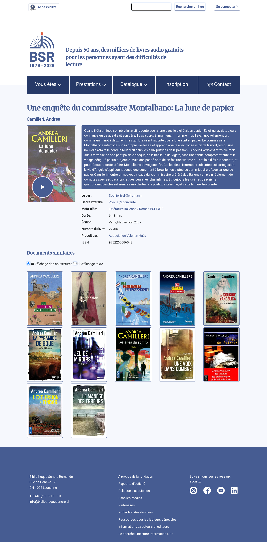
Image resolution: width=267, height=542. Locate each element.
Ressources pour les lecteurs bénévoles (147, 519)
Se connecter (227, 7)
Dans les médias (130, 498)
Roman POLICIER (151, 209)
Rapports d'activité (131, 484)
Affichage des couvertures (51, 264)
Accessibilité (47, 6)
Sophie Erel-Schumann (125, 195)
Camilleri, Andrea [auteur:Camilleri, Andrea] (43, 119)
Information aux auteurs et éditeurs (143, 526)
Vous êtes (48, 84)
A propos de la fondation (135, 476)
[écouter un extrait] (42, 187)
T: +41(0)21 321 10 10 (45, 496)
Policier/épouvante (122, 202)
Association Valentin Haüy (127, 236)
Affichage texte (90, 264)
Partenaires (126, 505)
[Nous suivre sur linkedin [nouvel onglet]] (234, 490)
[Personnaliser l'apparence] (44, 7)
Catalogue (133, 84)
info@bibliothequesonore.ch (49, 501)
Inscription (176, 84)
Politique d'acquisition (134, 491)
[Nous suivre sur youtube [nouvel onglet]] (221, 490)
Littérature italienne (123, 209)
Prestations (91, 84)
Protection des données (135, 512)
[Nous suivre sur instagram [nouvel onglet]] (193, 490)
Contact (219, 84)
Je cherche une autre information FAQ (145, 534)
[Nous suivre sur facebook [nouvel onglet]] (207, 490)
